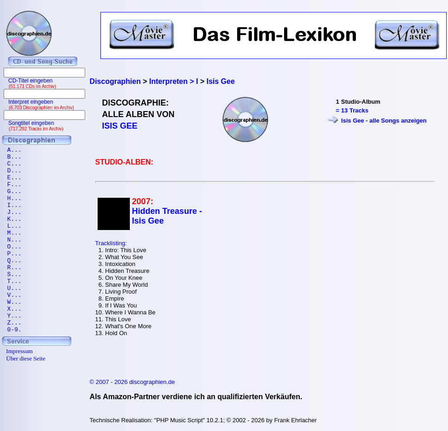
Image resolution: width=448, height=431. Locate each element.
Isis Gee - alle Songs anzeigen (384, 120)
